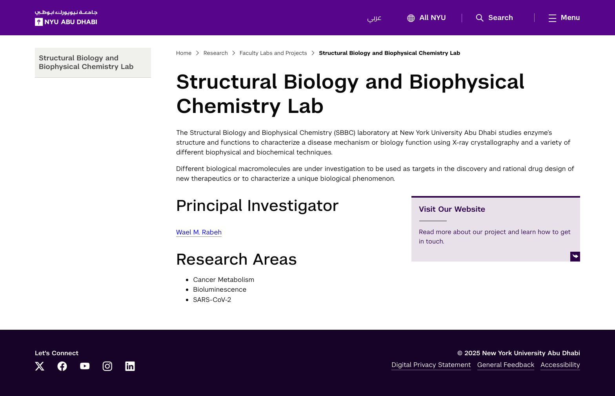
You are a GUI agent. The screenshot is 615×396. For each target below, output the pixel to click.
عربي (374, 18)
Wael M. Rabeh (199, 232)
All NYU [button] (424, 18)
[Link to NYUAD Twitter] (39, 367)
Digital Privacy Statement (431, 364)
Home (184, 53)
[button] (497, 18)
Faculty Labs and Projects (273, 53)
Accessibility (560, 364)
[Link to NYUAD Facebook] (62, 367)
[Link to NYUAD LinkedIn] (130, 367)
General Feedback (506, 364)
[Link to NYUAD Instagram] (107, 367)
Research (216, 53)
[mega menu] (562, 17)
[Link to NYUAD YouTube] (85, 367)
